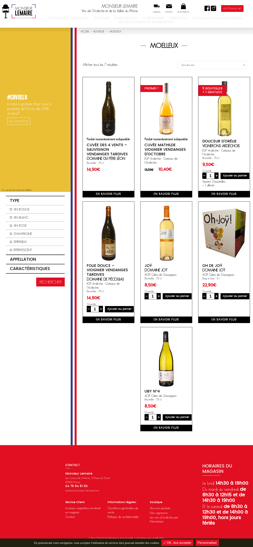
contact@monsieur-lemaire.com (82, 490)
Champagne (135, 21)
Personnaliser (207, 542)
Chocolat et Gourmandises (184, 21)
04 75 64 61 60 (240, 9)
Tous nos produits (160, 508)
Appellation (23, 259)
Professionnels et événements (230, 21)
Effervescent (113, 21)
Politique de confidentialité (123, 517)
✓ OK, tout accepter (177, 542)
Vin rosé (95, 21)
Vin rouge (62, 21)
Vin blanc (79, 21)
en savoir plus (108, 193)
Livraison (164, 13)
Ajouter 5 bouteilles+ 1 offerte (213, 183)
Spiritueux (153, 21)
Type (14, 201)
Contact (176, 13)
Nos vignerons (159, 513)
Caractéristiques (30, 269)
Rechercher (50, 282)
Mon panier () (191, 13)
